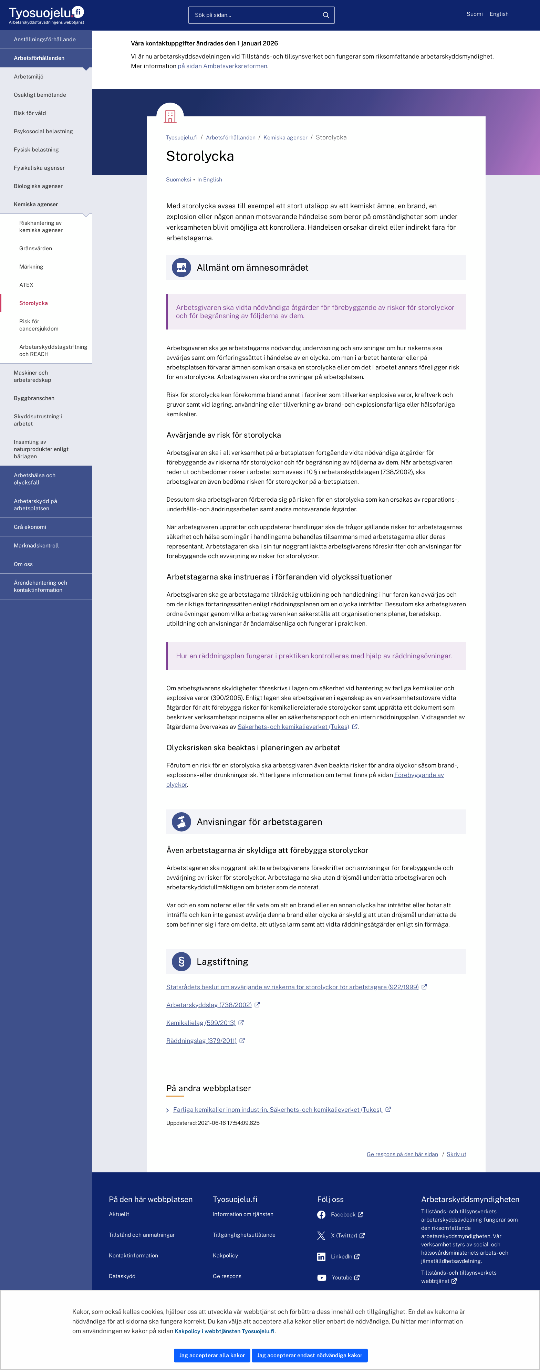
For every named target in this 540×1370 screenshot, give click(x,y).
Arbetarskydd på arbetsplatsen (35, 505)
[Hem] (46, 15)
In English (209, 179)
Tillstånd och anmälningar (142, 1235)
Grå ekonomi (30, 527)
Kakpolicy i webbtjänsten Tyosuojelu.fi (224, 1331)
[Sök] (326, 15)
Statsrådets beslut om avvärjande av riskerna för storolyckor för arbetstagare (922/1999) (296, 987)
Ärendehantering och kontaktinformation (40, 586)
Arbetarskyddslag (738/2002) (213, 1004)
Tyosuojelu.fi (182, 137)
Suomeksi (178, 179)
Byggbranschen (34, 398)
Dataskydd (122, 1276)
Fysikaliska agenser (39, 168)
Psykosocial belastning (43, 131)
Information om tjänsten (243, 1214)
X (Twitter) (348, 1235)
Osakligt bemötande (40, 95)
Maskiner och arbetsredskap (32, 376)
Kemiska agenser (36, 204)
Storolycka (33, 303)
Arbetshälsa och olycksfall (34, 479)
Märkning (31, 266)
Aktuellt (119, 1214)
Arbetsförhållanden (39, 58)
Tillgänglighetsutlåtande (244, 1235)
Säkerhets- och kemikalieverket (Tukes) (297, 726)
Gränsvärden (35, 248)
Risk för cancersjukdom (39, 325)
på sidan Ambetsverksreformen (222, 66)
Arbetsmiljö (28, 76)
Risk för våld (30, 113)
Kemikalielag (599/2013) (205, 1022)
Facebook (347, 1214)
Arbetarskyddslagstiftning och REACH (53, 350)
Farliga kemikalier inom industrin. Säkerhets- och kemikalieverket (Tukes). (283, 1109)
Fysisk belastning (36, 149)
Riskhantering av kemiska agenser (41, 226)
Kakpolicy (225, 1255)
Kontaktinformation (133, 1255)
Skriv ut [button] (456, 1154)
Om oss (23, 564)
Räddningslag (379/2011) (205, 1040)
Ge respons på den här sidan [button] (402, 1154)
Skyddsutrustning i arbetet (38, 420)
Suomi (475, 14)
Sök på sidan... (213, 15)
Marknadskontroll (36, 545)
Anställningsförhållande (45, 39)
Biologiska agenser (38, 186)
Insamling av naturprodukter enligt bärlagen (41, 449)
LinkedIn (345, 1256)
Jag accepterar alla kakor (212, 1355)
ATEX (26, 285)
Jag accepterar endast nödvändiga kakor (309, 1355)
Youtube (346, 1277)
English (499, 14)
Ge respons (227, 1276)
